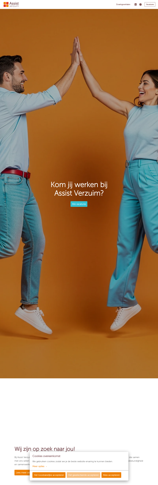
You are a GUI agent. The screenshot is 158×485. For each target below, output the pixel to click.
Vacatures (150, 4)
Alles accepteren (111, 475)
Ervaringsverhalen (123, 4)
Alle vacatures (79, 204)
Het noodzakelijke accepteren (49, 475)
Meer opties (39, 466)
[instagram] (140, 4)
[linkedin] (135, 4)
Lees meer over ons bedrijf (29, 472)
